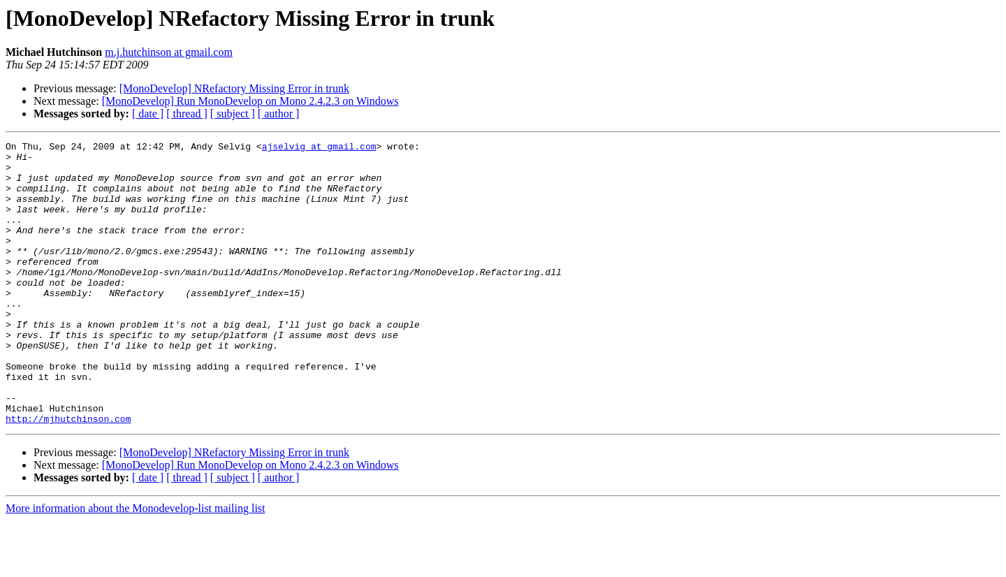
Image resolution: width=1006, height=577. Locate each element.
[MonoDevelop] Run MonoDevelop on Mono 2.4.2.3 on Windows (250, 101)
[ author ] (279, 113)
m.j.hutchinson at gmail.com (169, 52)
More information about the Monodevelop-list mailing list (135, 565)
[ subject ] (232, 113)
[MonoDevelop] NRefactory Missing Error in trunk (234, 88)
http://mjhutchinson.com (68, 475)
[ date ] (147, 113)
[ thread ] (186, 113)
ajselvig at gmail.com (319, 148)
